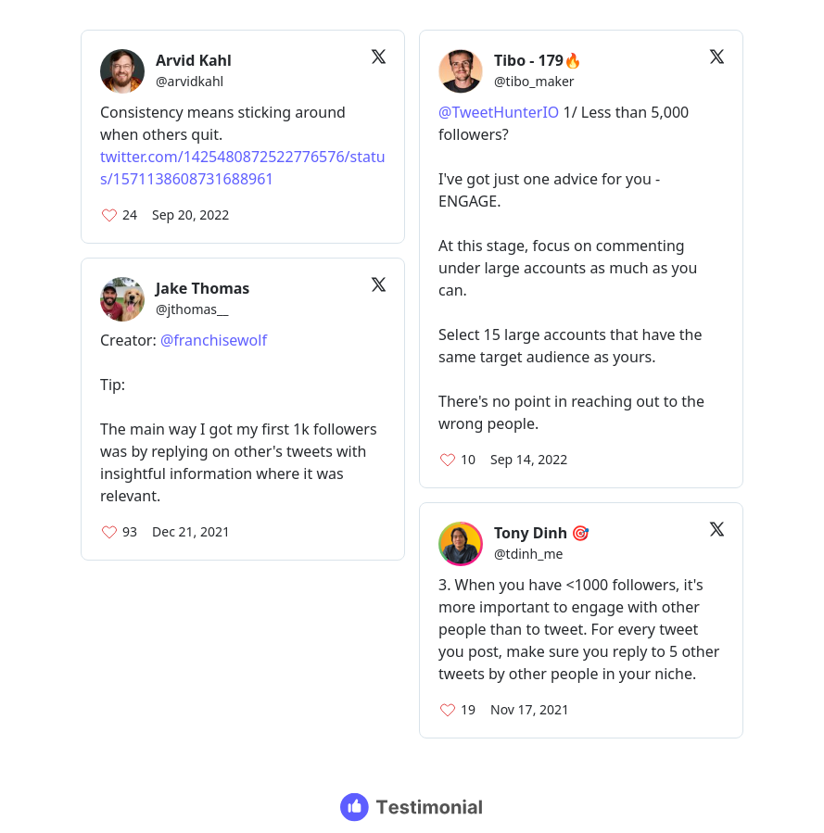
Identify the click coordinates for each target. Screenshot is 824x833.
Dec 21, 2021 (191, 531)
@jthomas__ (192, 309)
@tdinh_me (528, 553)
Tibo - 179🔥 (538, 60)
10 (468, 459)
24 (129, 214)
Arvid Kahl (194, 60)
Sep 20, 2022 (190, 214)
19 (468, 709)
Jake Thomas (202, 288)
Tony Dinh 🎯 (541, 533)
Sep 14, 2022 (528, 459)
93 (129, 531)
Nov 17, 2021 (529, 709)
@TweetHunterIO (498, 112)
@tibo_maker (534, 81)
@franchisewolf (213, 340)
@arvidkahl (189, 81)
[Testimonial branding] (412, 807)
